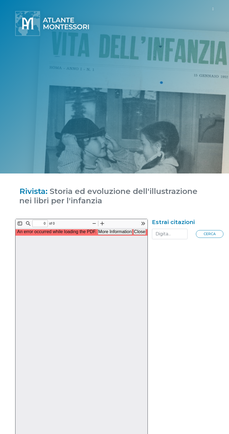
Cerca (210, 234)
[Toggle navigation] (213, 9)
